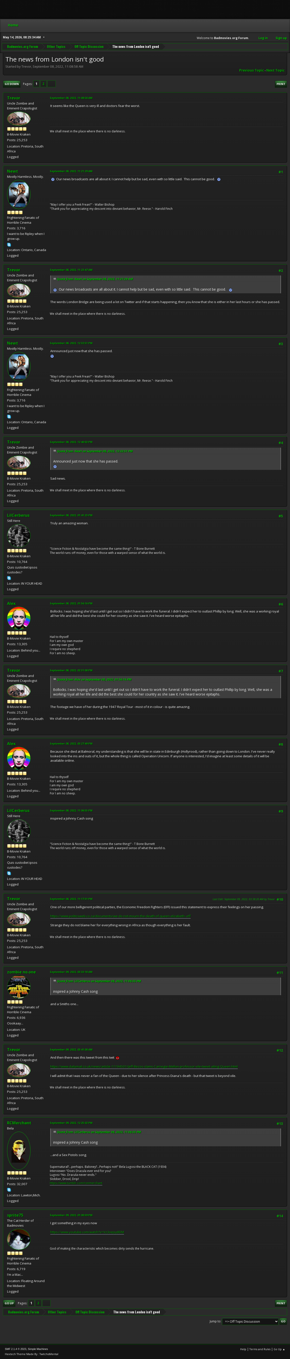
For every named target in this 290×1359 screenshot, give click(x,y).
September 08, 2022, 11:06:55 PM (71, 810)
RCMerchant (19, 1123)
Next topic (275, 70)
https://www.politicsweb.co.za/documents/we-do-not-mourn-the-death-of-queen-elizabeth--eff (120, 916)
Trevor (13, 98)
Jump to (215, 1321)
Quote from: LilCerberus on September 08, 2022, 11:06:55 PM (99, 981)
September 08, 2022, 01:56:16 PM (71, 603)
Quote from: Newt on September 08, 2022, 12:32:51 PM (95, 451)
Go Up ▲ (279, 1349)
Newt (12, 171)
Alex (11, 603)
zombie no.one (21, 972)
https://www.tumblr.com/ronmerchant (76, 1183)
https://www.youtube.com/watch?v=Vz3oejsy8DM (87, 1232)
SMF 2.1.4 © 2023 (15, 1349)
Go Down (12, 84)
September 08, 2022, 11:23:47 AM (71, 270)
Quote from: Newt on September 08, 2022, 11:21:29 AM (95, 279)
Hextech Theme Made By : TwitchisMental (31, 1354)
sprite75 (15, 1215)
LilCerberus (18, 515)
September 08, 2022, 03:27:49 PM (71, 743)
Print (281, 84)
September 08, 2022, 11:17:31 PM (71, 899)
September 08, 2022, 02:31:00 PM (71, 670)
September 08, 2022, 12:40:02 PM (71, 442)
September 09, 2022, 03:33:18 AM (71, 972)
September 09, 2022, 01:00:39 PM (71, 1215)
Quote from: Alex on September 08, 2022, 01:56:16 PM (94, 679)
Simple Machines (38, 1349)
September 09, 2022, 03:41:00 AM (71, 1049)
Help (243, 1349)
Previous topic (251, 70)
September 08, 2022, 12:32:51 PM (71, 343)
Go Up (9, 1303)
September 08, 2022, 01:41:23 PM (71, 515)
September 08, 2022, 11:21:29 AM (71, 171)
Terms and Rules (259, 1349)
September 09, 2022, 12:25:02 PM (71, 1123)
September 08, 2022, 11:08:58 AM (71, 98)
